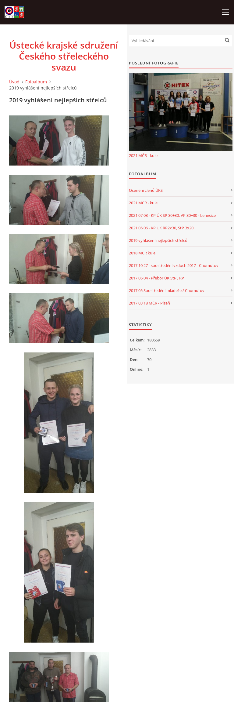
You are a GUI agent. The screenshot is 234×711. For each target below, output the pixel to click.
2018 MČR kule (142, 253)
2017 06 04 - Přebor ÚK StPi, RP (156, 278)
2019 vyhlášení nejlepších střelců (158, 240)
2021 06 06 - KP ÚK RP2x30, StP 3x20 (161, 228)
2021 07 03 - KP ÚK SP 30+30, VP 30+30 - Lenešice (172, 215)
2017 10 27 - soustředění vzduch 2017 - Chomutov (173, 265)
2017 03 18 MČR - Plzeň (149, 303)
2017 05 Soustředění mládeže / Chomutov (166, 290)
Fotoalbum (36, 82)
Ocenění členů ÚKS (146, 190)
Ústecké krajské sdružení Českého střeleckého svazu (63, 56)
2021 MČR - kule (143, 155)
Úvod (14, 82)
